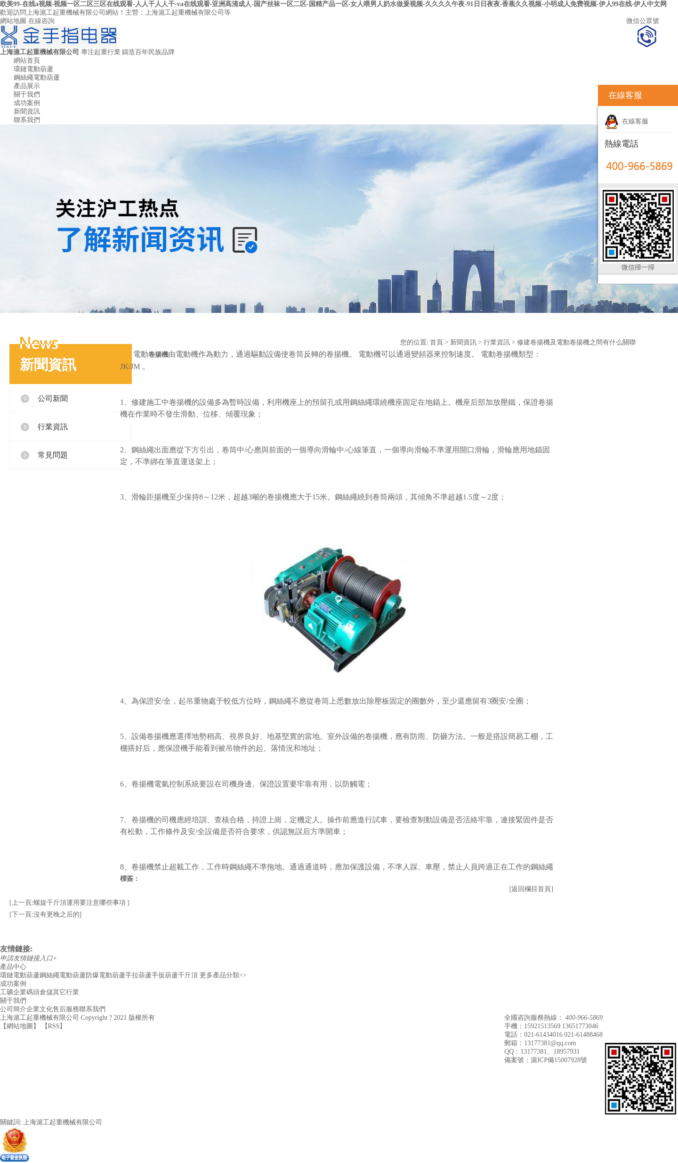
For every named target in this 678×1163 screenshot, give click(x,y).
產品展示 (27, 86)
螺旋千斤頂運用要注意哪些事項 (80, 902)
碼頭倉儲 (39, 992)
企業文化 (39, 1009)
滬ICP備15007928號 (559, 1060)
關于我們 (27, 94)
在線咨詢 (41, 21)
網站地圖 (13, 21)
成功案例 (27, 102)
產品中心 (13, 966)
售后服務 (66, 1009)
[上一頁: (21, 902)
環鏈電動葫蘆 (33, 69)
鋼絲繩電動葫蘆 (37, 77)
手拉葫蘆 (138, 975)
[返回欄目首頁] (531, 889)
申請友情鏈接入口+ (28, 958)
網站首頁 (27, 60)
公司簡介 (13, 1009)
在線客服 (626, 121)
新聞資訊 (27, 111)
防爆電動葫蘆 (105, 975)
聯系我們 (27, 119)
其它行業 (66, 992)
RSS (54, 1026)
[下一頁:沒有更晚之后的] (45, 914)
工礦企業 (13, 992)
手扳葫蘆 (165, 975)
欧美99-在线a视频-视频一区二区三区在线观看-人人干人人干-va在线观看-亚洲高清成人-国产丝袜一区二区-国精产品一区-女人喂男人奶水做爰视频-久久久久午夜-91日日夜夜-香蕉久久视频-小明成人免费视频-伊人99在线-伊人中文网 (333, 4)
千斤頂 (188, 975)
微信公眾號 (642, 21)
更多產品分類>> (223, 975)
